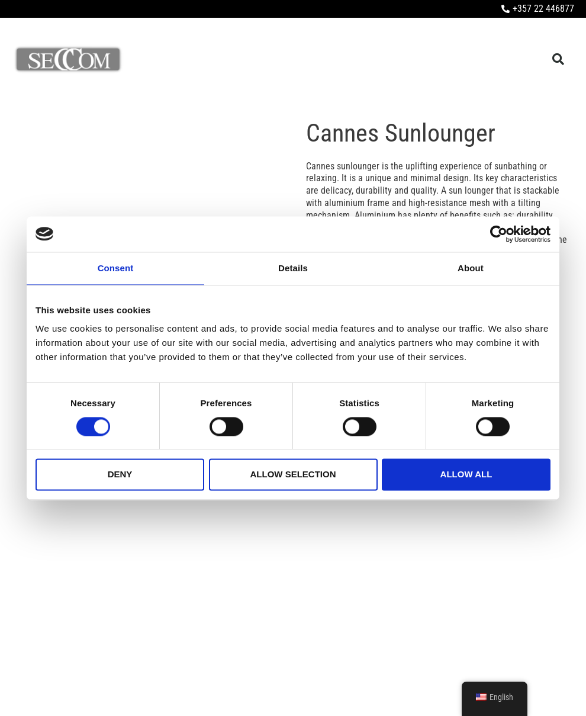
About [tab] (471, 268)
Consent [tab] (116, 268)
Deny (120, 475)
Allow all (466, 475)
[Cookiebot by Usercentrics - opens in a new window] (498, 234)
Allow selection (293, 475)
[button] (558, 60)
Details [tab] (293, 268)
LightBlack (560, 686)
